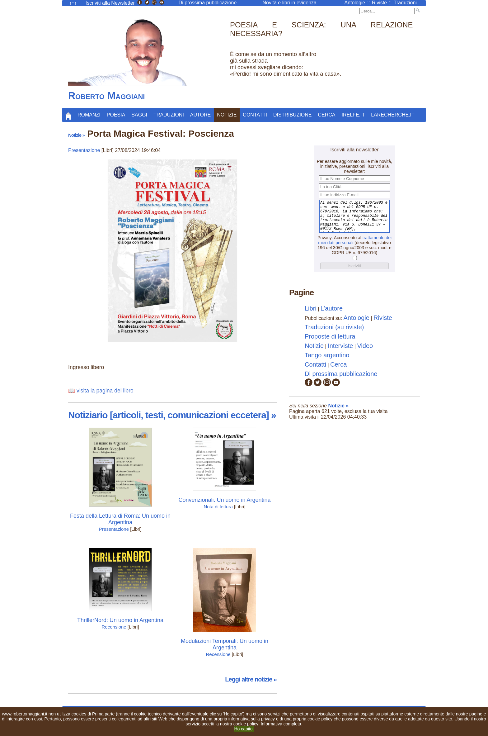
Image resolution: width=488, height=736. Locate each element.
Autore (200, 114)
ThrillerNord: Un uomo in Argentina (120, 620)
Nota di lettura (218, 506)
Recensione (113, 626)
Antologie (356, 317)
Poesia (116, 114)
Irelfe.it (353, 114)
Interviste (340, 345)
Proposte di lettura (330, 336)
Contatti (255, 114)
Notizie (227, 114)
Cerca (327, 114)
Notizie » (76, 135)
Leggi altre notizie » (251, 679)
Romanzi (89, 114)
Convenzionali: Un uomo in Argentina (224, 500)
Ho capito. (244, 728)
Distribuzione (292, 114)
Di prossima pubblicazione (341, 373)
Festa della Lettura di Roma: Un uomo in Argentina (120, 519)
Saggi (139, 114)
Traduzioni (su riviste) (334, 327)
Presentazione (84, 150)
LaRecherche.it (393, 114)
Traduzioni (168, 114)
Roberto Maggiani (106, 95)
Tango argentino (327, 355)
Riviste (382, 317)
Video (365, 345)
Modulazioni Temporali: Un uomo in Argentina (224, 644)
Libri (311, 308)
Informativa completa (281, 723)
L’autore (332, 308)
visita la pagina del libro (105, 390)
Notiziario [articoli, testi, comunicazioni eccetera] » (172, 415)
